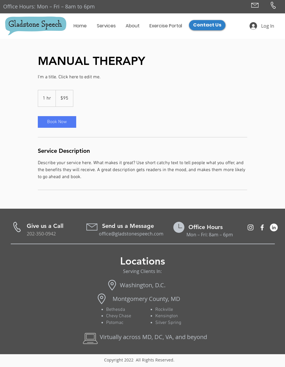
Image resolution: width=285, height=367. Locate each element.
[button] (106, 26)
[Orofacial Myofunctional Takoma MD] (262, 227)
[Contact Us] (207, 25)
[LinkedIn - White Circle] (274, 227)
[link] (57, 122)
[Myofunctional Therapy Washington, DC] (250, 227)
